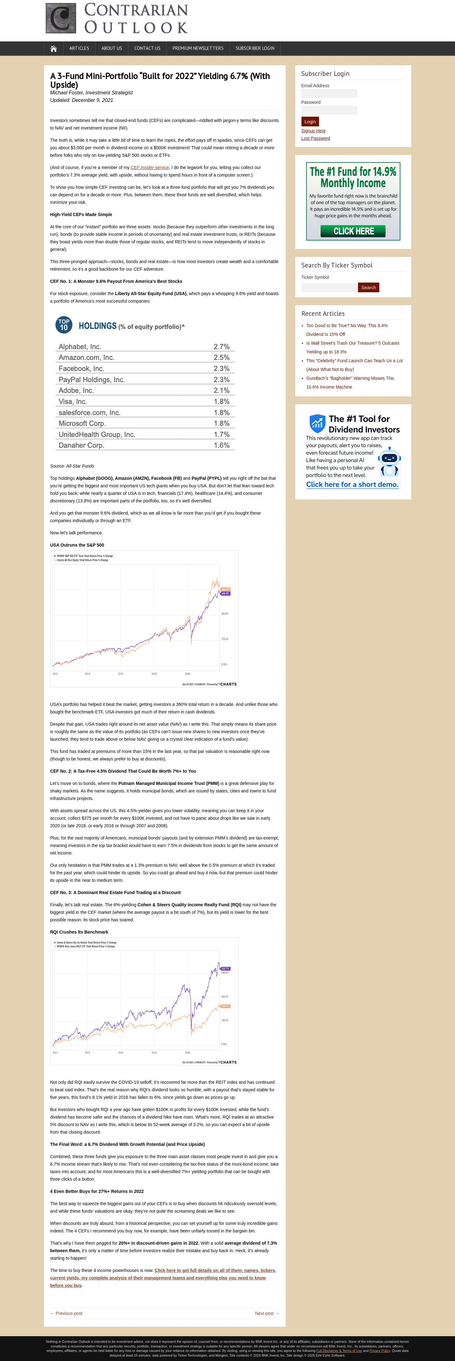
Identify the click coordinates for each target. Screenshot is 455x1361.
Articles (79, 48)
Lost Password (315, 138)
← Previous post (66, 1313)
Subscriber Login (255, 48)
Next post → (267, 1313)
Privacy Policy (380, 1351)
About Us (111, 48)
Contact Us (147, 48)
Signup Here (313, 130)
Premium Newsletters (198, 48)
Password (311, 102)
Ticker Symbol (315, 277)
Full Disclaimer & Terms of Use (339, 1351)
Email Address (315, 85)
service (150, 167)
